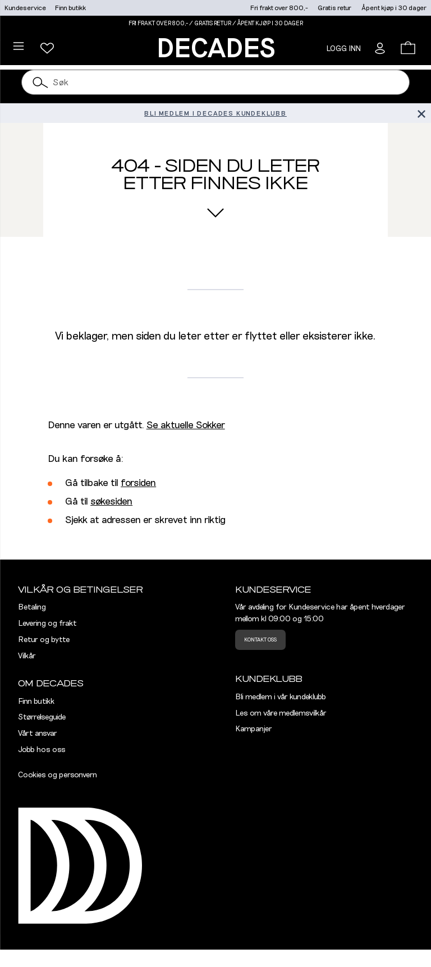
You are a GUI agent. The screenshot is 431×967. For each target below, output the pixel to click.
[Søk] (40, 82)
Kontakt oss (260, 640)
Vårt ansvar (37, 733)
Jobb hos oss (42, 750)
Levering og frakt (47, 623)
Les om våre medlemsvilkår (281, 713)
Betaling (32, 607)
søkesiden (111, 502)
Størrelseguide (42, 717)
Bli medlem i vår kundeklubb (280, 697)
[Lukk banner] (421, 113)
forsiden (138, 483)
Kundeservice (25, 7)
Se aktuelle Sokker (185, 425)
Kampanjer (253, 729)
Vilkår (27, 656)
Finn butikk (70, 7)
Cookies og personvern (57, 775)
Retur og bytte (44, 640)
